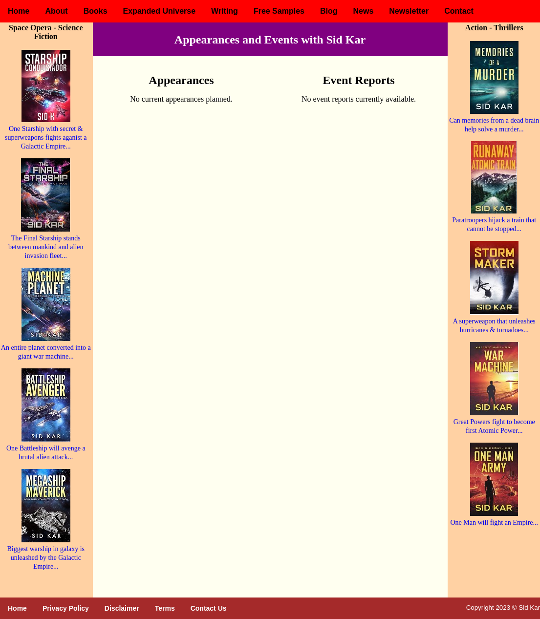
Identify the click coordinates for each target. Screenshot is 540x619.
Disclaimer (122, 608)
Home (18, 11)
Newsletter (409, 11)
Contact (459, 11)
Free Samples (279, 11)
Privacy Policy (66, 608)
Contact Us (209, 608)
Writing (224, 11)
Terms (165, 608)
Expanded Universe (159, 11)
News (363, 11)
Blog (329, 11)
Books (96, 11)
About (56, 11)
